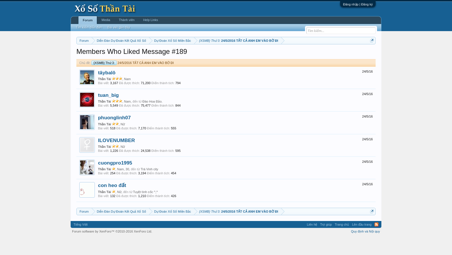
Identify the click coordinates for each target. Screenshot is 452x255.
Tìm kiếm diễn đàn (89, 27)
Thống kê (262, 55)
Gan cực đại (282, 55)
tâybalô (107, 90)
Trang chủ (342, 241)
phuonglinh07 (114, 135)
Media (105, 20)
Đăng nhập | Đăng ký (358, 4)
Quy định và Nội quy (365, 248)
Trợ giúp (326, 241)
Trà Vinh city (149, 186)
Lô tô (315, 55)
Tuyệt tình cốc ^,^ (145, 209)
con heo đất (112, 203)
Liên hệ (312, 241)
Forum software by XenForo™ (112, 248)
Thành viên (126, 20)
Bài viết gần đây (119, 27)
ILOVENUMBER (116, 157)
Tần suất (301, 55)
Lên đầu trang (362, 241)
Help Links (150, 20)
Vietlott (140, 55)
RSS (376, 242)
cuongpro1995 (115, 180)
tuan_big (108, 112)
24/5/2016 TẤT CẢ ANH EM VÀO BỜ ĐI (132, 80)
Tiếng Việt (81, 241)
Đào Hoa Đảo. (152, 118)
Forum (88, 20)
